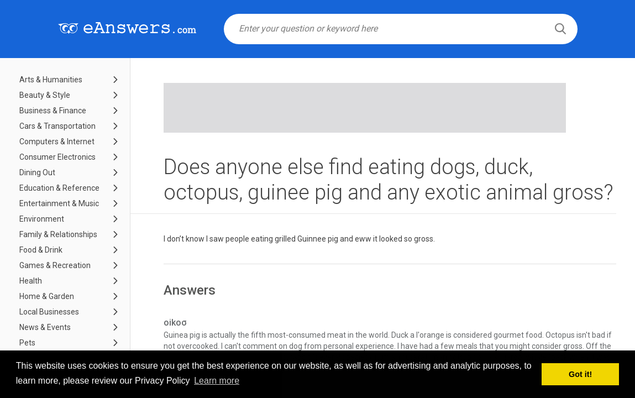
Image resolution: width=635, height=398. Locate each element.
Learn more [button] (216, 380)
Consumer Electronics (57, 157)
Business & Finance (52, 110)
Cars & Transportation (57, 126)
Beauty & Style (44, 95)
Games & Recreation (55, 265)
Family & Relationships (58, 234)
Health (30, 280)
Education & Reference (59, 188)
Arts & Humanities (50, 79)
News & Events (45, 327)
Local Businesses (49, 311)
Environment (41, 218)
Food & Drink (40, 249)
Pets (27, 342)
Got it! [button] (580, 374)
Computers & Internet (57, 141)
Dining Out (37, 172)
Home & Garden (46, 296)
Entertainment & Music (59, 203)
